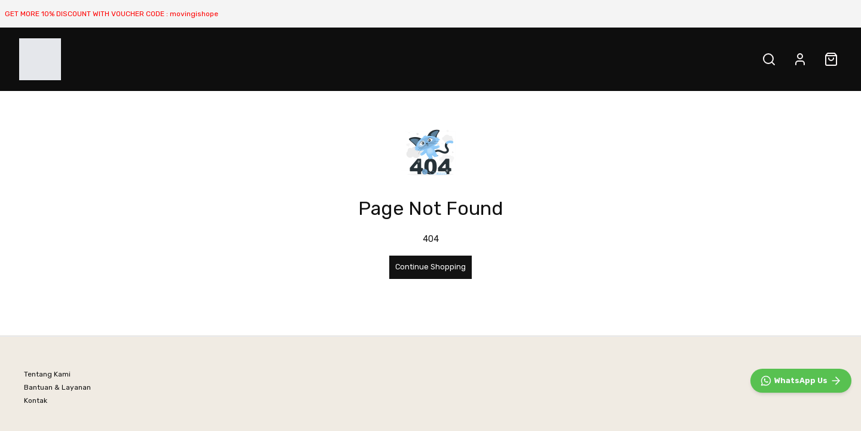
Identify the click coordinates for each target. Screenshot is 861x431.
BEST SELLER (104, 59)
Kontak (35, 400)
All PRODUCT (275, 59)
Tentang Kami (47, 374)
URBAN (216, 59)
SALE (334, 59)
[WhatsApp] (800, 381)
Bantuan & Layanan (57, 387)
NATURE (168, 59)
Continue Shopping (430, 266)
